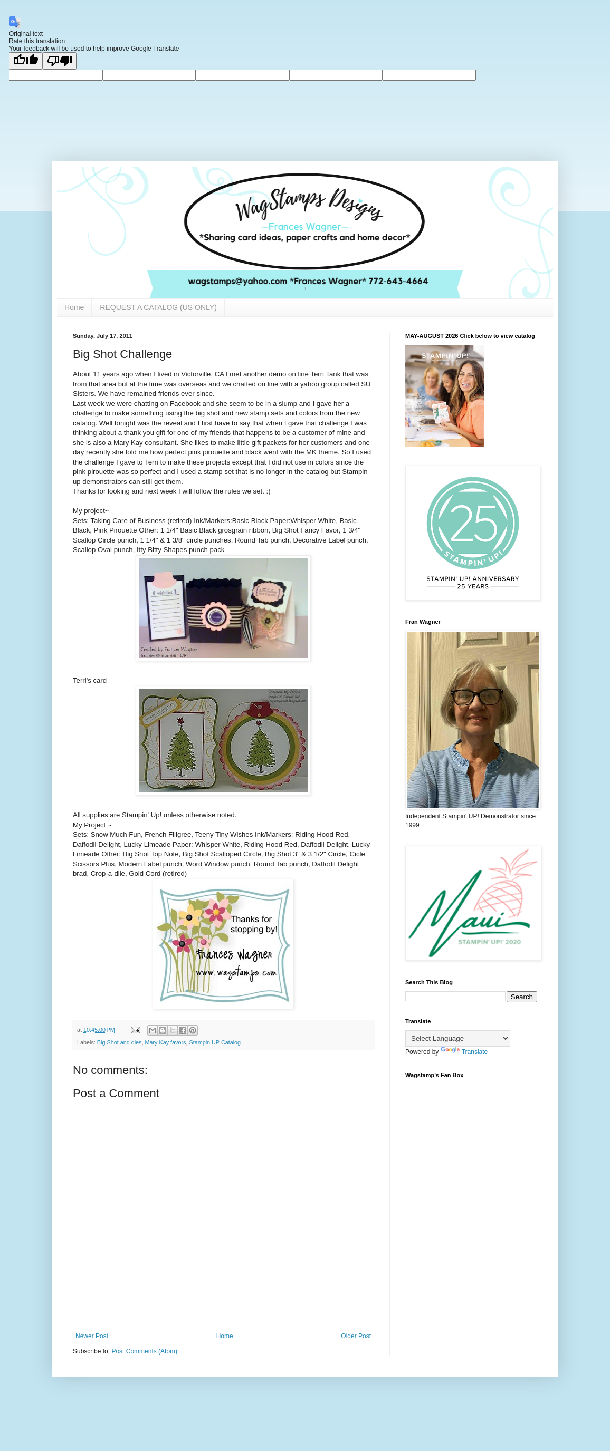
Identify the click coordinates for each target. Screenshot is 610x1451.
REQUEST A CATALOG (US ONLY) (158, 307)
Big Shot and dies (119, 1042)
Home (74, 307)
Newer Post (91, 1336)
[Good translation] (26, 61)
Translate (464, 1052)
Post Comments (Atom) (144, 1351)
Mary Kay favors (165, 1042)
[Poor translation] (60, 61)
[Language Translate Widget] (457, 1038)
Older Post (356, 1336)
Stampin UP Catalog (215, 1042)
